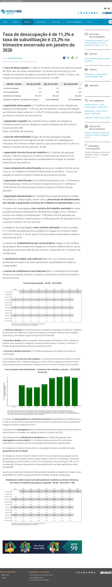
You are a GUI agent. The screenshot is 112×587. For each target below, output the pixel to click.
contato (3, 577)
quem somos (5, 575)
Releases (27, 22)
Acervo (89, 22)
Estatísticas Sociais (15, 58)
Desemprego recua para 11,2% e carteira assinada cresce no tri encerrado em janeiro (96, 42)
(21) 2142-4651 (44, 580)
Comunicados (41, 22)
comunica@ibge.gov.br (36, 577)
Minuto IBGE (56, 22)
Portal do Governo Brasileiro (11, 1)
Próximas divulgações (74, 22)
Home (5, 22)
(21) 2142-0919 (33, 580)
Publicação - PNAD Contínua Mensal (98, 118)
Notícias (16, 22)
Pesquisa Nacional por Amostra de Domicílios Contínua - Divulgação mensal (97, 135)
